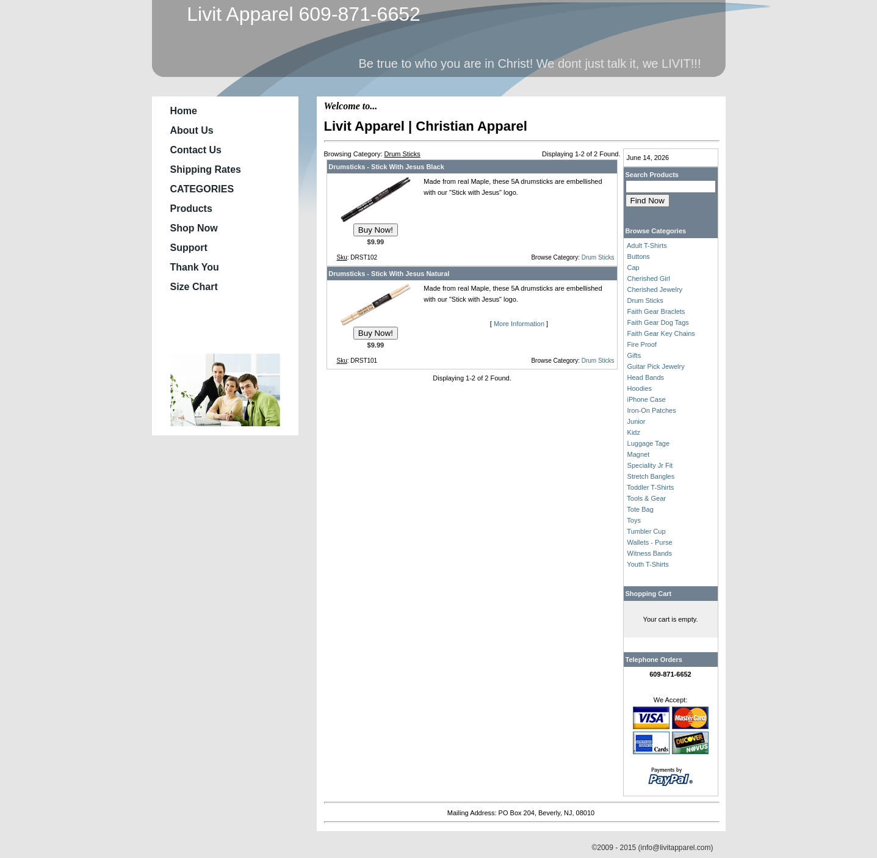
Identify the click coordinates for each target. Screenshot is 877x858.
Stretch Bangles (651, 476)
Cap (633, 267)
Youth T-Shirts (648, 564)
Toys (634, 520)
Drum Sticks (598, 257)
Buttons (638, 256)
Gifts (634, 355)
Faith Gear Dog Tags (658, 322)
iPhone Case (646, 399)
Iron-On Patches (651, 410)
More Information (519, 323)
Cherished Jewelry (654, 289)
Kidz (633, 432)
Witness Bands (649, 553)
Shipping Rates (205, 169)
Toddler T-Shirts (650, 487)
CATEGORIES (202, 189)
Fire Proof (642, 344)
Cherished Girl (648, 278)
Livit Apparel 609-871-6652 (298, 14)
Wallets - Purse (650, 542)
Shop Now (194, 228)
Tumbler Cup (646, 531)
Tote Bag (640, 509)
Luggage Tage (648, 443)
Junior (636, 421)
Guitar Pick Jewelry (656, 366)
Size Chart (194, 287)
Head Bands (646, 377)
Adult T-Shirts (647, 245)
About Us (192, 130)
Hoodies (639, 388)
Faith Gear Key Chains (661, 333)
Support (189, 247)
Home (183, 111)
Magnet (638, 454)
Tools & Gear (646, 498)
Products (191, 208)
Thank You (194, 267)
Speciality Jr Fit (650, 465)
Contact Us (196, 150)
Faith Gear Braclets (656, 311)
